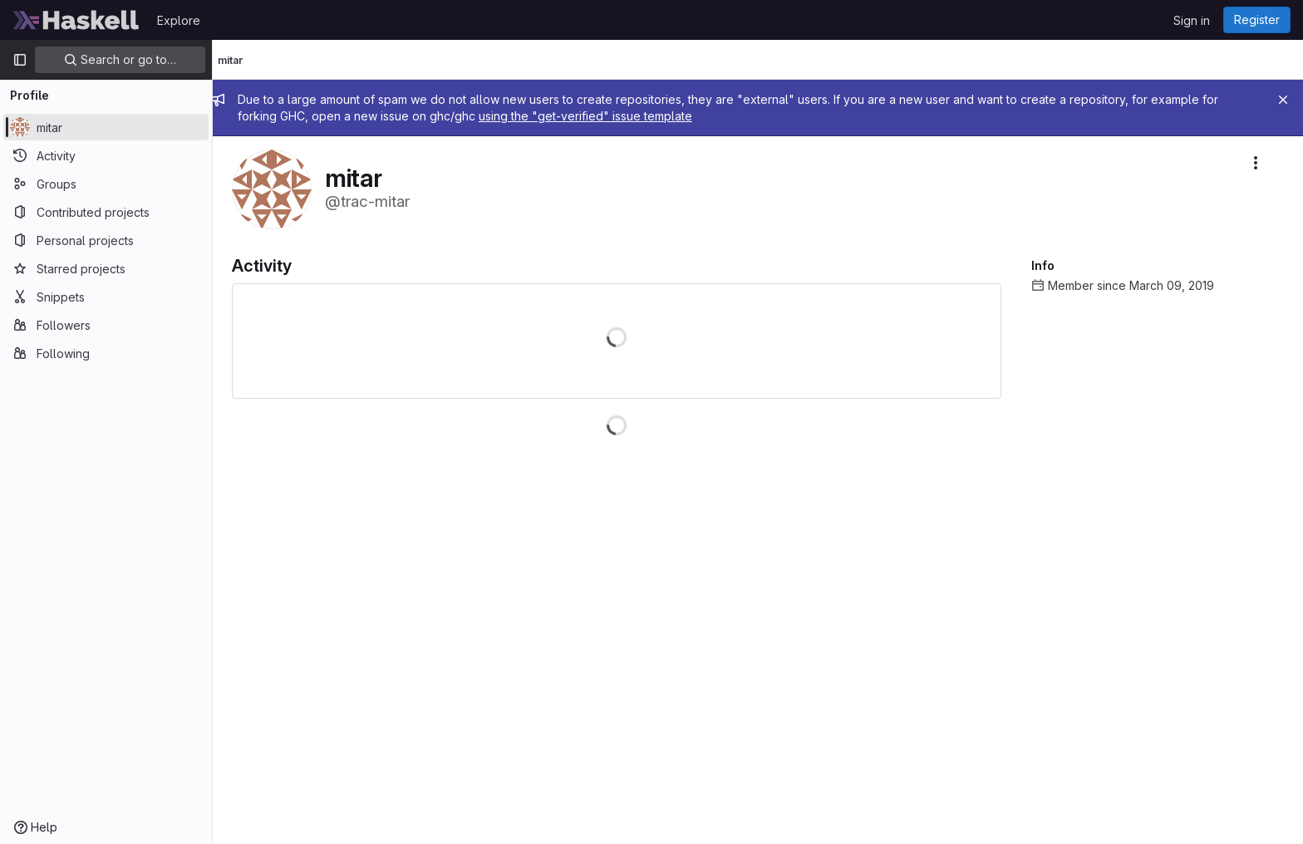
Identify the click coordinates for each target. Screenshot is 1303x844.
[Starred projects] (106, 268)
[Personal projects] (106, 240)
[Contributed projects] (106, 212)
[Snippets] (106, 296)
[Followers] (106, 325)
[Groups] (106, 183)
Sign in (1191, 20)
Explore (178, 20)
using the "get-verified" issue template (600, 116)
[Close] (1283, 100)
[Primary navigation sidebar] (20, 60)
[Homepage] (76, 20)
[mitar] (106, 127)
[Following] (106, 353)
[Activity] (106, 155)
